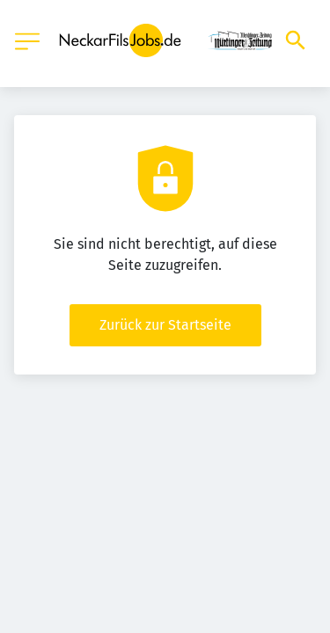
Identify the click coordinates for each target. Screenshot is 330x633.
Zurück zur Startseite (165, 324)
